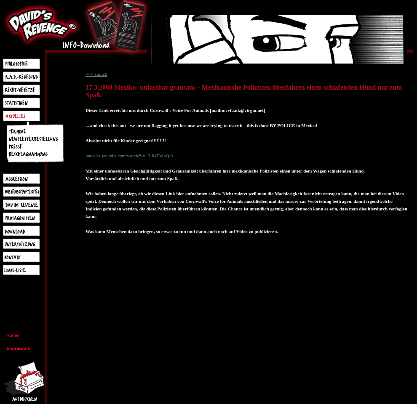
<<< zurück (96, 74)
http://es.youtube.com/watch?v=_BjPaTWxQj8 (129, 155)
